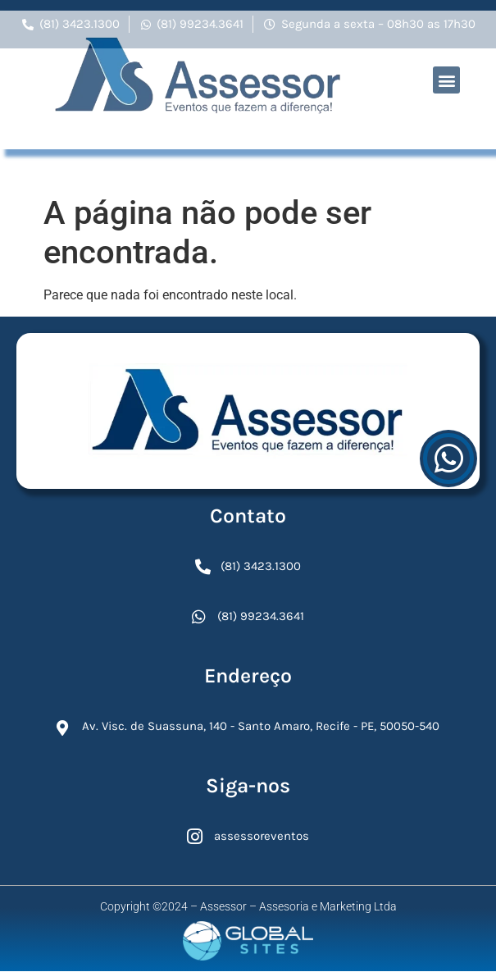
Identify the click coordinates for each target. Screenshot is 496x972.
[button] (446, 62)
